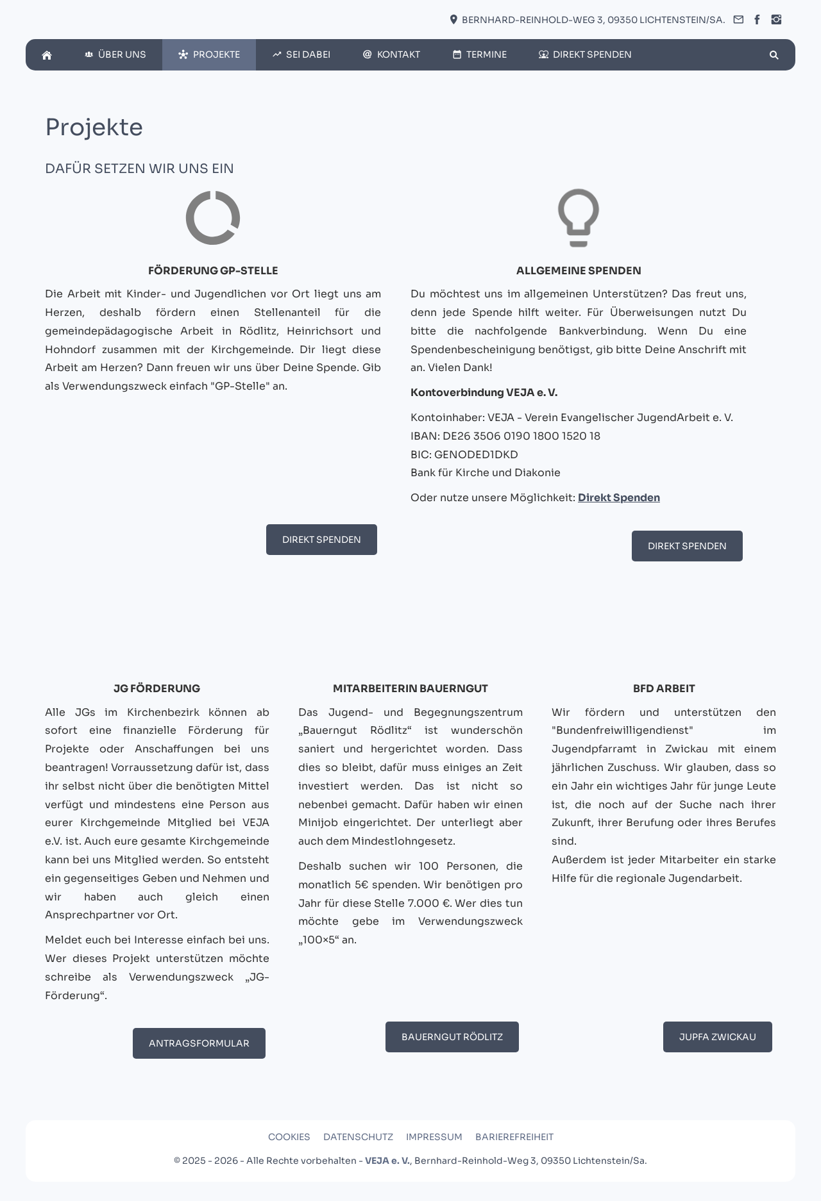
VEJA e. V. (387, 1160)
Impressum (434, 1137)
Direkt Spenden (321, 539)
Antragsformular (199, 1043)
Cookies (289, 1137)
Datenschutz (358, 1137)
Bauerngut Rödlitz (452, 1037)
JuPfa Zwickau (717, 1037)
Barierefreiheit (514, 1137)
